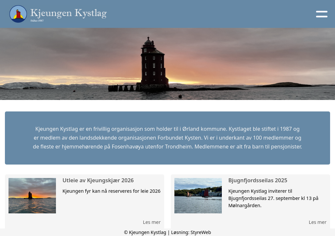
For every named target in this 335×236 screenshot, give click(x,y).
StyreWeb (201, 232)
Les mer (152, 222)
